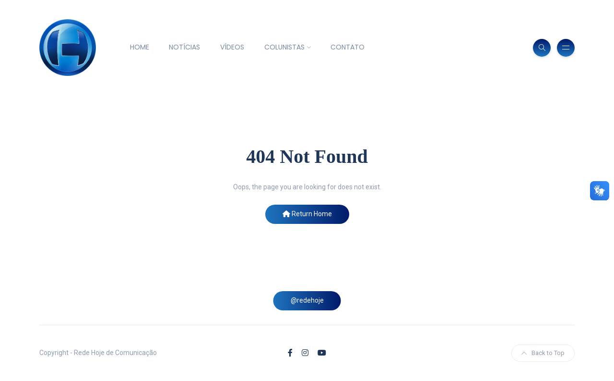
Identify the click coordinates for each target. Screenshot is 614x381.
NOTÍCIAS (184, 47)
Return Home (307, 214)
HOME (139, 47)
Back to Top (543, 352)
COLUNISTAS (284, 47)
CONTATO (348, 47)
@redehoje (307, 300)
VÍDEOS (232, 47)
